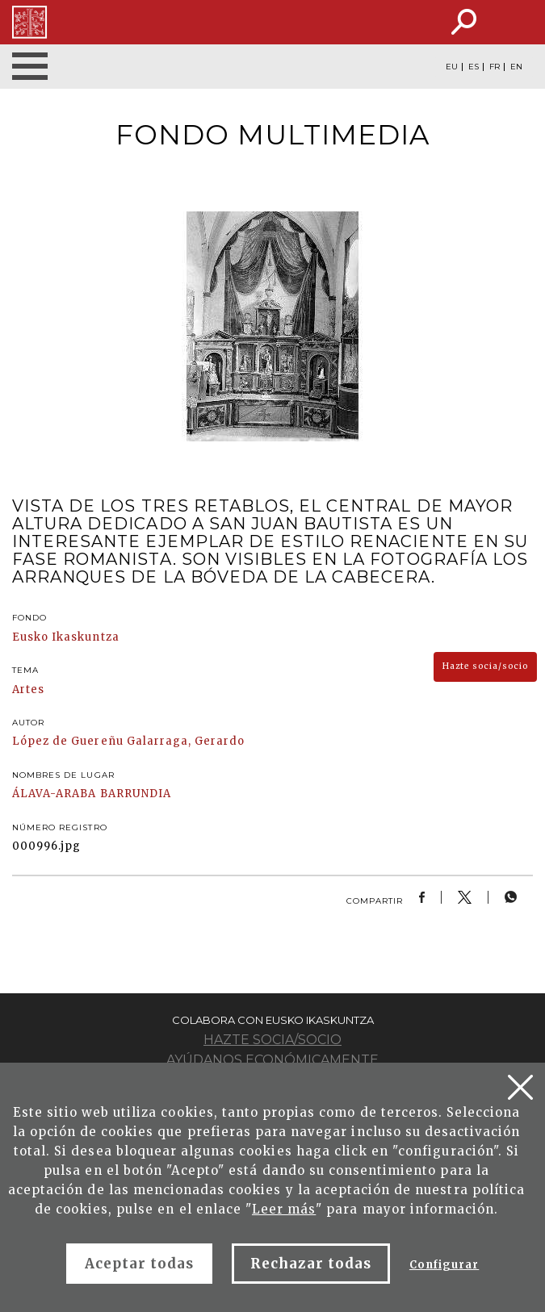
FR (494, 67)
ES (473, 67)
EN (516, 67)
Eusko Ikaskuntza (65, 637)
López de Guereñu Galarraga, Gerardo (128, 741)
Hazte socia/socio (485, 666)
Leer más (284, 1209)
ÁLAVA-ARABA (54, 793)
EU (452, 67)
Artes (28, 689)
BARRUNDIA (135, 793)
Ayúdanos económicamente (272, 1060)
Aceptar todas (140, 1263)
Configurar (444, 1265)
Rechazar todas (310, 1263)
